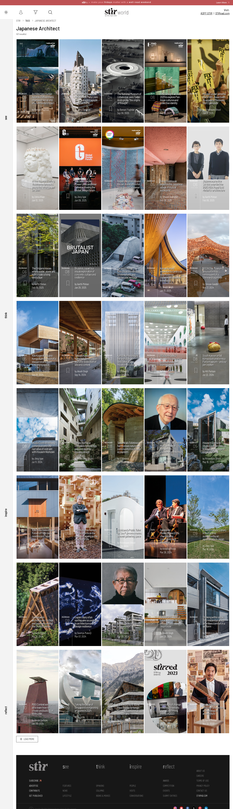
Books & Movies (103, 795)
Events (166, 790)
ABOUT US (200, 770)
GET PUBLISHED (35, 795)
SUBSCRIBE (34, 780)
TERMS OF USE (202, 780)
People (133, 785)
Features (67, 785)
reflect (5, 710)
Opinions (100, 785)
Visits (132, 790)
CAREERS (200, 775)
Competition (168, 785)
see (5, 118)
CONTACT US (201, 790)
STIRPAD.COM (201, 795)
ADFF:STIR (206, 13)
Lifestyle (67, 795)
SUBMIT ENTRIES (170, 795)
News (65, 790)
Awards (166, 780)
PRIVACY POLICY (203, 785)
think (5, 315)
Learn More (221, 2)
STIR (222, 13)
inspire (5, 513)
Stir (18, 20)
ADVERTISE (33, 785)
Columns (100, 790)
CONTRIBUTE (34, 790)
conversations (136, 795)
